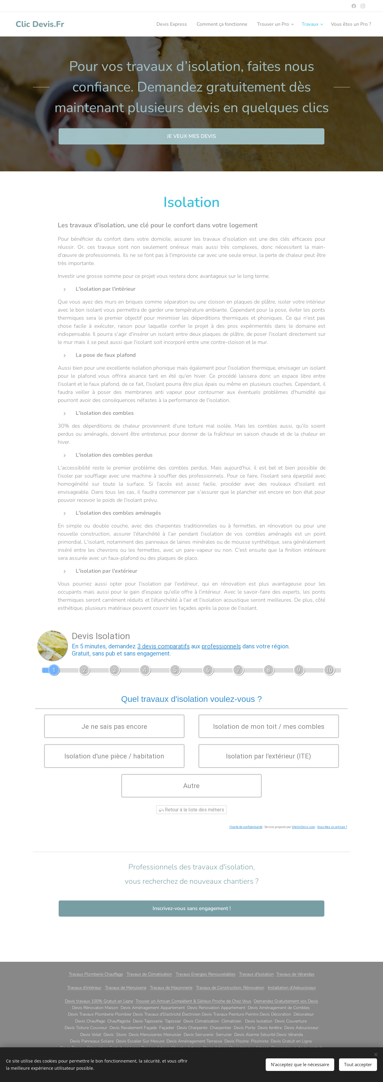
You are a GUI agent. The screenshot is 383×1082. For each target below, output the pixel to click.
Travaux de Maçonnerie (171, 987)
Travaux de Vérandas (295, 974)
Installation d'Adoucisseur (292, 987)
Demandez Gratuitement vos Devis (286, 1001)
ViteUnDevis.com (303, 845)
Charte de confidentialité (245, 845)
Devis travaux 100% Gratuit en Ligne (99, 1001)
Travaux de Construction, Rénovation (230, 987)
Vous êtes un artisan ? (332, 845)
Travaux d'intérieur (84, 987)
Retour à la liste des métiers (191, 828)
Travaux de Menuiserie (125, 987)
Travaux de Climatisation (149, 974)
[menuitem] (157, 24)
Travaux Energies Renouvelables (205, 974)
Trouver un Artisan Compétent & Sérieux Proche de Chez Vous (193, 1001)
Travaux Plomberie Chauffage (96, 974)
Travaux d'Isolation (256, 974)
